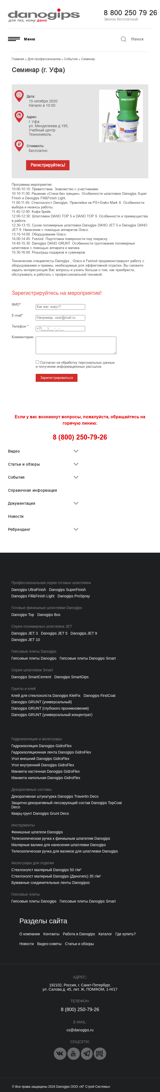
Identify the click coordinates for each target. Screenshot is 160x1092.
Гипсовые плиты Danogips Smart (88, 658)
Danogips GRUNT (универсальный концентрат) (51, 715)
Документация (21, 503)
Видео (14, 451)
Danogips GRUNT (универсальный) (41, 702)
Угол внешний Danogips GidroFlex (40, 758)
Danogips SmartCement (31, 677)
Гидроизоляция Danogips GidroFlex (41, 746)
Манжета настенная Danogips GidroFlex (45, 771)
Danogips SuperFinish (67, 590)
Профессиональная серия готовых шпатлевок (51, 583)
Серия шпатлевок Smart (32, 670)
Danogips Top (22, 615)
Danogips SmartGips (71, 677)
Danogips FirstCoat (100, 695)
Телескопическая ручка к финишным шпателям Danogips (60, 838)
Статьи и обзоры (24, 464)
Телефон (20, 326)
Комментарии (22, 337)
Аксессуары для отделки (32, 863)
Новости (16, 516)
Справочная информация (32, 490)
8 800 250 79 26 (131, 12)
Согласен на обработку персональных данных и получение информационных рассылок (75, 365)
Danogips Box (48, 615)
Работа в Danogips (79, 934)
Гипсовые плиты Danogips (33, 651)
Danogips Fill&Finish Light (33, 596)
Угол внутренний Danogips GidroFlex (42, 765)
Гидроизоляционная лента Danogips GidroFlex (51, 752)
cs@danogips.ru (80, 1030)
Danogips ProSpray (74, 596)
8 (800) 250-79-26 (80, 1009)
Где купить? (125, 934)
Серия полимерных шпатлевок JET (41, 626)
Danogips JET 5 (54, 633)
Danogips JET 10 (25, 640)
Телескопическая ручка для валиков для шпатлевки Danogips (64, 851)
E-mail (17, 315)
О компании (29, 934)
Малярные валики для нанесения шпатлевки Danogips (58, 845)
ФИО (15, 305)
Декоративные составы (31, 789)
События (16, 477)
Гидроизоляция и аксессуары (36, 739)
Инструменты (23, 825)
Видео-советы (49, 944)
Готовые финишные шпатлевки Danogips (46, 608)
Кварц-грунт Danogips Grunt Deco (40, 813)
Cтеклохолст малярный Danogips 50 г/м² (46, 870)
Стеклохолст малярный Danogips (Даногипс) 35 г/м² (56, 876)
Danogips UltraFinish (28, 590)
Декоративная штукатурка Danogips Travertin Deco (55, 796)
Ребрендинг (19, 529)
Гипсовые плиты (25, 894)
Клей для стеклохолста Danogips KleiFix (45, 695)
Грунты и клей (23, 688)
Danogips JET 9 (84, 633)
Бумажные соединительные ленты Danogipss (50, 882)
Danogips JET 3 (24, 633)
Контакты (51, 934)
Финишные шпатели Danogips (37, 832)
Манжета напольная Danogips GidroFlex (45, 778)
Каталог (105, 934)
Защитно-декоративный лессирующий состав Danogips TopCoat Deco (66, 805)
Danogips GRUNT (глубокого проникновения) (50, 708)
